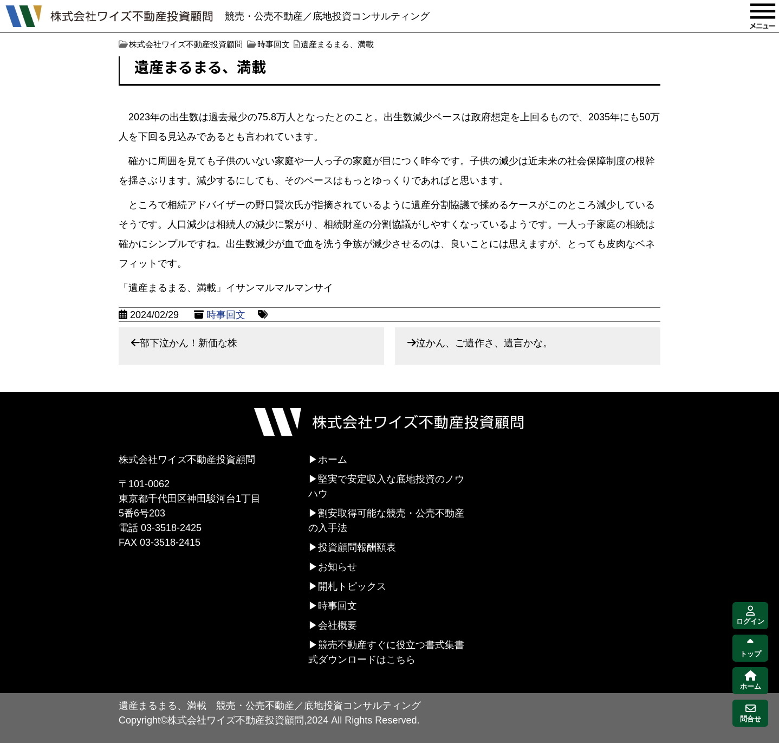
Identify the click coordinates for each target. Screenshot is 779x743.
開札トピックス (352, 586)
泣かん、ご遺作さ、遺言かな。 (484, 343)
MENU (762, 16)
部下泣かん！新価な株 (188, 343)
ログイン (750, 616)
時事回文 (225, 314)
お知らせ (337, 566)
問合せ (750, 713)
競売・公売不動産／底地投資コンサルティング (327, 16)
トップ (750, 648)
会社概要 (337, 625)
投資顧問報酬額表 (357, 547)
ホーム (332, 459)
